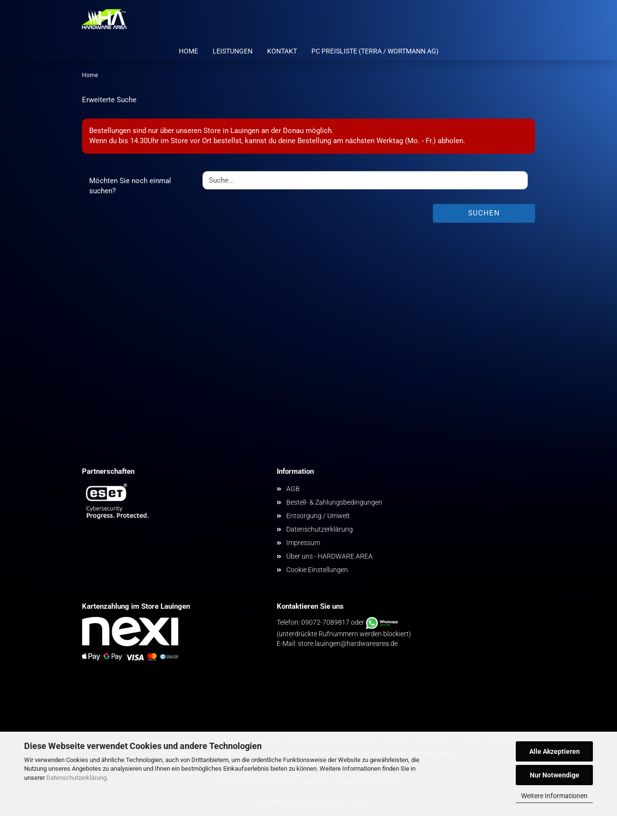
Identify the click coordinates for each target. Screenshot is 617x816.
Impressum (303, 543)
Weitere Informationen (554, 796)
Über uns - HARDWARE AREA (329, 556)
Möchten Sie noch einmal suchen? (130, 185)
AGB (293, 489)
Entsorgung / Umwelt (318, 516)
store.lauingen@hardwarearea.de (348, 643)
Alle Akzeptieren (554, 751)
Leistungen (233, 51)
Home (188, 51)
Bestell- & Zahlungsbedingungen (334, 502)
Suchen (484, 213)
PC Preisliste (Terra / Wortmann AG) (375, 51)
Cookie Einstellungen (317, 570)
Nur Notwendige (554, 775)
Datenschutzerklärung (76, 777)
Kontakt (282, 51)
